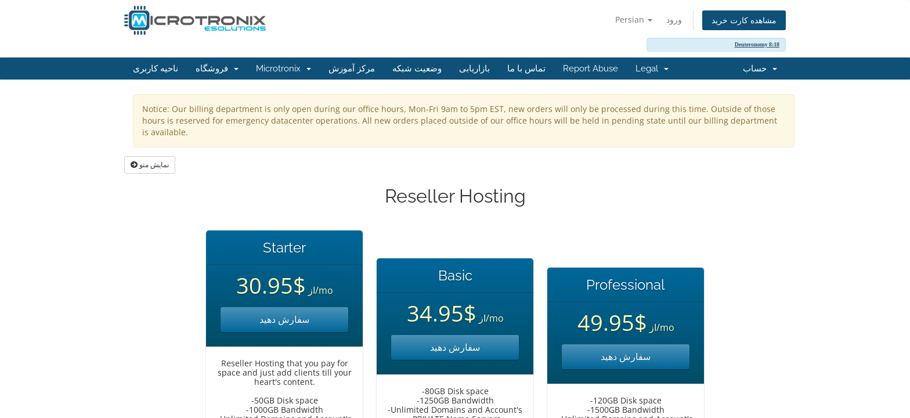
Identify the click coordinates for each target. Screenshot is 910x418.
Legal (652, 68)
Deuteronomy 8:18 (757, 44)
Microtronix (283, 68)
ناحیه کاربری (155, 68)
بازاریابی (474, 68)
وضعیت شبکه (417, 68)
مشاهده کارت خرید (744, 20)
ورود (674, 19)
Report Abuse (590, 68)
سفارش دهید (284, 319)
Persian (633, 19)
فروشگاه (217, 68)
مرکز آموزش (351, 68)
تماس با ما (526, 68)
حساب (760, 68)
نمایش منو (150, 165)
